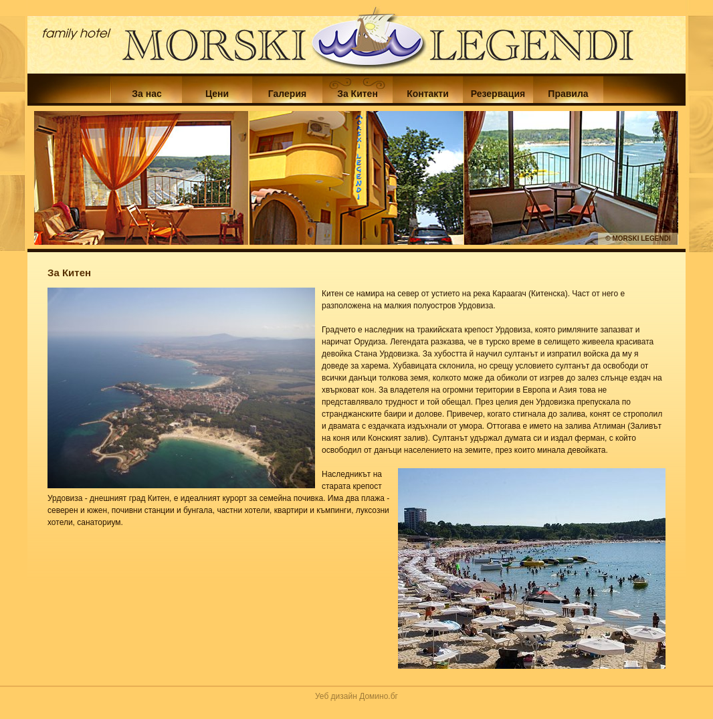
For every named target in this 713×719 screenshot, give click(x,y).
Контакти (428, 93)
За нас (146, 93)
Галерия (287, 93)
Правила (568, 93)
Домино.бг (378, 696)
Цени (217, 93)
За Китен (357, 93)
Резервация (498, 93)
